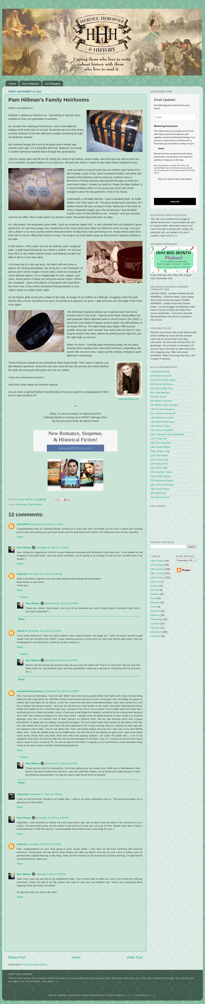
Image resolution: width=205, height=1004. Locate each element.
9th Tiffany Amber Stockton (165, 405)
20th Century (157, 577)
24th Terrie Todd (159, 468)
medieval (155, 636)
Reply (20, 537)
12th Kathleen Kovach (162, 417)
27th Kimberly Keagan (162, 480)
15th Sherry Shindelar (162, 430)
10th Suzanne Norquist (162, 409)
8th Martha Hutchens (161, 400)
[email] (175, 117)
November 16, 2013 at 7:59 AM (52, 547)
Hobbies (155, 602)
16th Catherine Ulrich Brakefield (167, 434)
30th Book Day (158, 493)
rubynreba (22, 794)
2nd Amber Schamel (161, 375)
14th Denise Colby (160, 426)
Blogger (152, 995)
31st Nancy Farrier (160, 497)
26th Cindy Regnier (161, 476)
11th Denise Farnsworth (163, 413)
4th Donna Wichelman (162, 384)
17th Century (157, 565)
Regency (155, 615)
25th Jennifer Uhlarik (161, 472)
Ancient (154, 585)
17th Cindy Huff (159, 438)
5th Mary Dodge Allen (162, 388)
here (175, 235)
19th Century (157, 573)
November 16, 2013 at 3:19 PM (62, 691)
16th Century (157, 560)
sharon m (22, 631)
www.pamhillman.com (129, 399)
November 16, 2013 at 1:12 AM (46, 524)
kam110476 (23, 524)
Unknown (22, 574)
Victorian (155, 627)
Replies (24, 597)
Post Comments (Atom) (35, 964)
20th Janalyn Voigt (160, 451)
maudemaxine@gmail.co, (31, 691)
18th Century (157, 569)
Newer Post (16, 957)
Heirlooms (22, 504)
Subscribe (175, 201)
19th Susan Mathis (160, 447)
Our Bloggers (52, 83)
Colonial (155, 590)
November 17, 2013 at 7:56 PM (45, 794)
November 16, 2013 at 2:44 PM (61, 660)
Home (12, 83)
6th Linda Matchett (160, 392)
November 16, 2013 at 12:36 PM (62, 603)
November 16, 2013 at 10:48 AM (45, 574)
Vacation (155, 623)
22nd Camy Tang (159, 459)
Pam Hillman (35, 504)
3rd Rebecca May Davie (163, 380)
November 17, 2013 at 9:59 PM (52, 817)
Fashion (155, 594)
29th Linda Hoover (160, 489)
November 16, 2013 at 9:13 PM (61, 763)
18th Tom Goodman (161, 442)
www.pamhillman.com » (75, 448)
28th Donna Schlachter (162, 484)
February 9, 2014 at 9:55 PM (51, 874)
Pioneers (155, 611)
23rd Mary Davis (159, 463)
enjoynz (129, 995)
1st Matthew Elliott (160, 371)
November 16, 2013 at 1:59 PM (44, 631)
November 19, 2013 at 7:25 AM (44, 844)
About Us (155, 581)
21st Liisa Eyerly (159, 455)
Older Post (135, 957)
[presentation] (172, 189)
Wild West (156, 632)
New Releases (30, 83)
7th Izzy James (158, 396)
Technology (156, 619)
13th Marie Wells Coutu (163, 421)
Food (153, 598)
